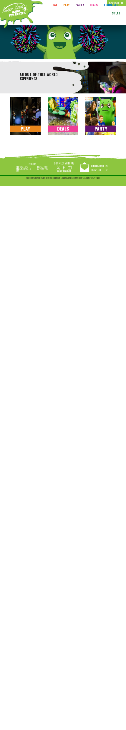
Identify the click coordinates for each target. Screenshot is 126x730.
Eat (55, 5)
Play (66, 5)
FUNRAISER (111, 5)
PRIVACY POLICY (95, 178)
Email (69, 171)
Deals (94, 5)
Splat (116, 13)
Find (122, 3)
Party (79, 5)
